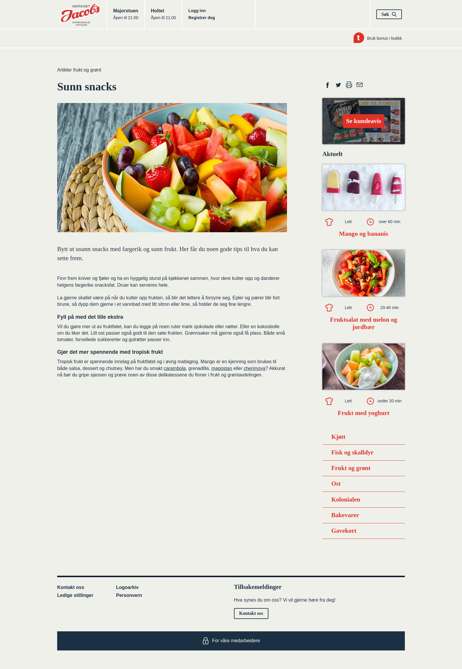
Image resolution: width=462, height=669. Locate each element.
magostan (222, 368)
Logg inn (197, 10)
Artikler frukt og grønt (79, 69)
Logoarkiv (127, 587)
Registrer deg (201, 17)
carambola (175, 368)
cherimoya (254, 368)
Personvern (129, 595)
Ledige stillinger (75, 595)
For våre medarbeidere (231, 640)
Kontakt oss (70, 587)
